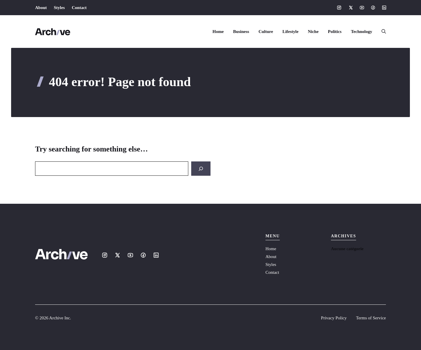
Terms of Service (371, 318)
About (41, 7)
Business (241, 31)
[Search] (200, 168)
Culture (265, 31)
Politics (335, 31)
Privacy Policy (334, 318)
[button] (381, 32)
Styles (59, 7)
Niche (313, 31)
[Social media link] (339, 7)
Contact (79, 7)
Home (218, 31)
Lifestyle (290, 31)
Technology (361, 31)
